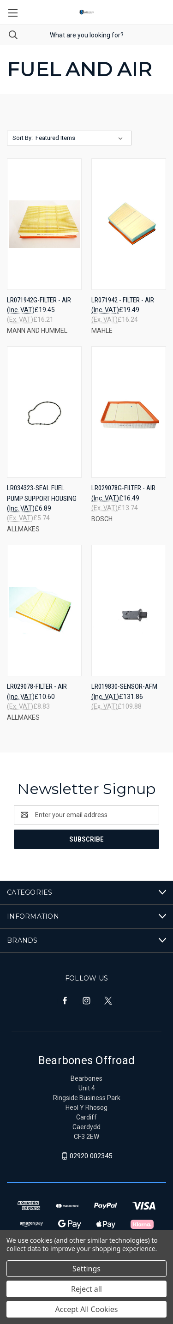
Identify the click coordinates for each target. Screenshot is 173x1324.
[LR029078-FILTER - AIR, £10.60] (44, 610)
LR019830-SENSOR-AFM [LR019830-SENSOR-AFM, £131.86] (124, 686)
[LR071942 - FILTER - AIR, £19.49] (128, 224)
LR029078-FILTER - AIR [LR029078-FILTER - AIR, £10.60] (37, 686)
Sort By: (22, 137)
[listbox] (81, 138)
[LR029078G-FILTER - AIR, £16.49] (128, 412)
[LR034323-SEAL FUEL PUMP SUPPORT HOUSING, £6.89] (44, 412)
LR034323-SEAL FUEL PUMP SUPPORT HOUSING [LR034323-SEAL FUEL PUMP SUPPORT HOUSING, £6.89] (42, 493)
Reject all (86, 1289)
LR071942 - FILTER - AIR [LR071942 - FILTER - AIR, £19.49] (122, 300)
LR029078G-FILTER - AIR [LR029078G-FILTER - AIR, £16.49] (123, 488)
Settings (86, 1269)
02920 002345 (91, 1156)
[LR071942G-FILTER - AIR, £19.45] (44, 224)
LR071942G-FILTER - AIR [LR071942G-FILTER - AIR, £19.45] (39, 300)
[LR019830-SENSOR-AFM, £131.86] (128, 610)
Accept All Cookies (86, 1309)
